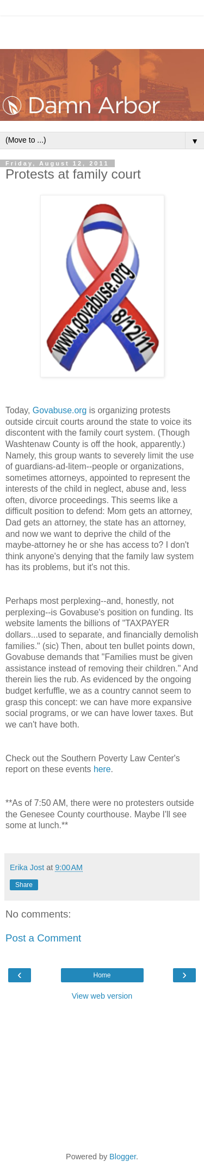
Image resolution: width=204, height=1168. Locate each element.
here (102, 769)
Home (101, 975)
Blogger (122, 1156)
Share (24, 885)
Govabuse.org (59, 410)
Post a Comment (43, 938)
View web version (102, 996)
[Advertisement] (102, 30)
